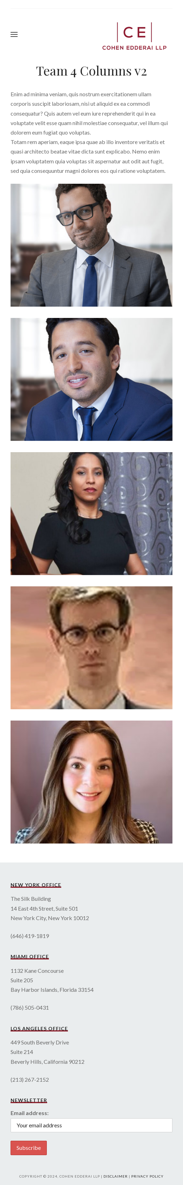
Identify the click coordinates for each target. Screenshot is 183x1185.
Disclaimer (115, 1176)
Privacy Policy (147, 1176)
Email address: (30, 1112)
